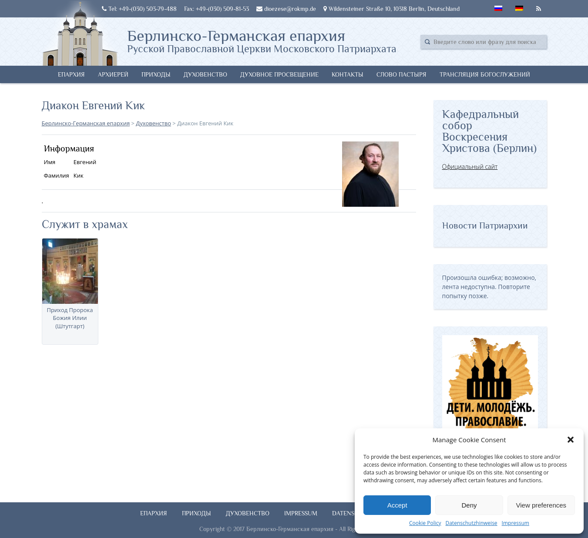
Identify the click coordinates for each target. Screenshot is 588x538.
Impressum (515, 523)
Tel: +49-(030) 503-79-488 (139, 8)
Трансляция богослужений (485, 74)
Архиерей (113, 74)
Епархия (71, 74)
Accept (397, 505)
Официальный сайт (470, 166)
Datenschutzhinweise (471, 523)
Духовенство (205, 74)
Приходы (156, 74)
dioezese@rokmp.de (286, 8)
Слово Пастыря (401, 74)
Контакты (347, 74)
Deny (469, 505)
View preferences (541, 505)
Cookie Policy (425, 523)
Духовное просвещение (279, 74)
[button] (570, 439)
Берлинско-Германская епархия (261, 40)
